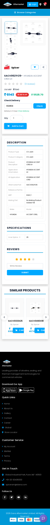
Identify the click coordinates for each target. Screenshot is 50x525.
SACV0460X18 (36, 321)
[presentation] (4, 317)
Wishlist (6, 451)
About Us (7, 408)
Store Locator (9, 432)
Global (6, 427)
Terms (6, 456)
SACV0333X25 (15, 321)
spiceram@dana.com (16, 484)
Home (6, 403)
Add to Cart (15, 126)
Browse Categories (25, 12)
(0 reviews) (30, 84)
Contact (7, 418)
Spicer (15, 67)
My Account (8, 446)
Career (6, 422)
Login (32, 4)
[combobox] (16, 118)
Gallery (6, 413)
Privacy (6, 460)
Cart (20, 330)
